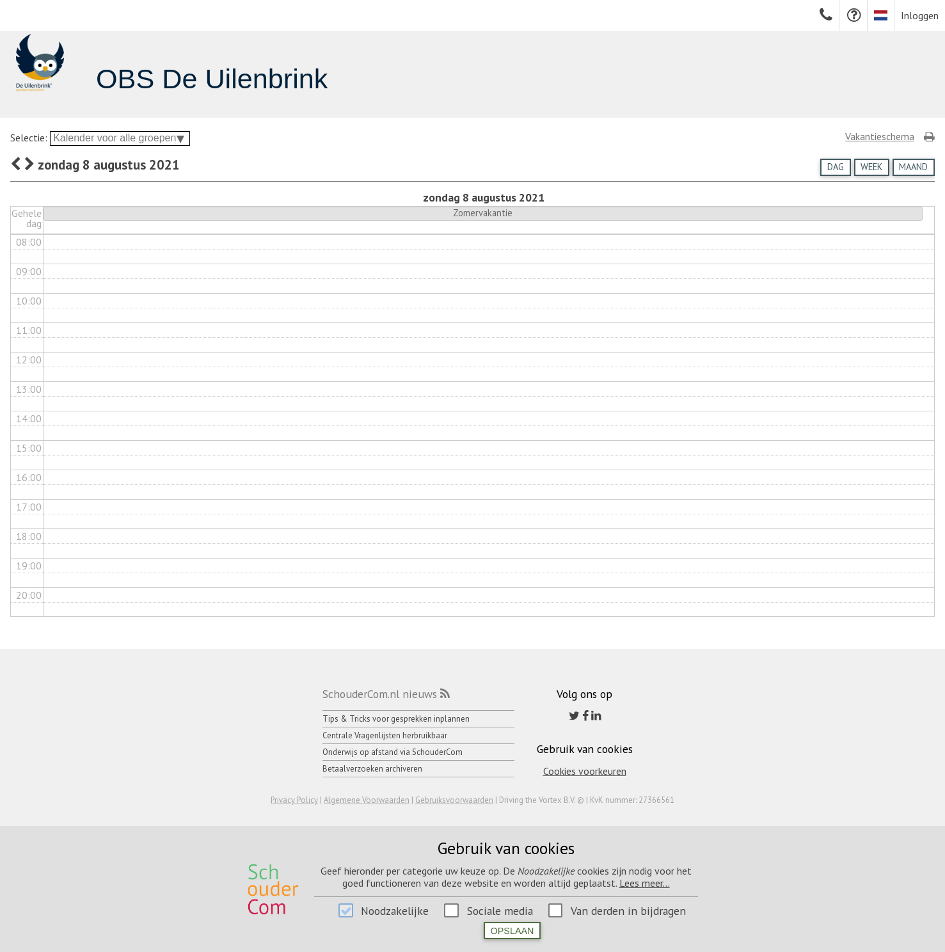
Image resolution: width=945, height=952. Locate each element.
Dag (835, 167)
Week (871, 167)
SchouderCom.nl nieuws (379, 693)
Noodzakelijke (395, 910)
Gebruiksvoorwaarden (454, 800)
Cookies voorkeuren (584, 771)
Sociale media (500, 910)
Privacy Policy (294, 800)
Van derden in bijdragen (628, 910)
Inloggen (920, 15)
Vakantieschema (879, 136)
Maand (913, 167)
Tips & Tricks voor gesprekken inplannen (396, 718)
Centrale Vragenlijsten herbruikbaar (384, 735)
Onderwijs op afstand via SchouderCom (392, 752)
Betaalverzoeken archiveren (372, 768)
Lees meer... (644, 883)
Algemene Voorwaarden (366, 800)
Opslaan (512, 931)
